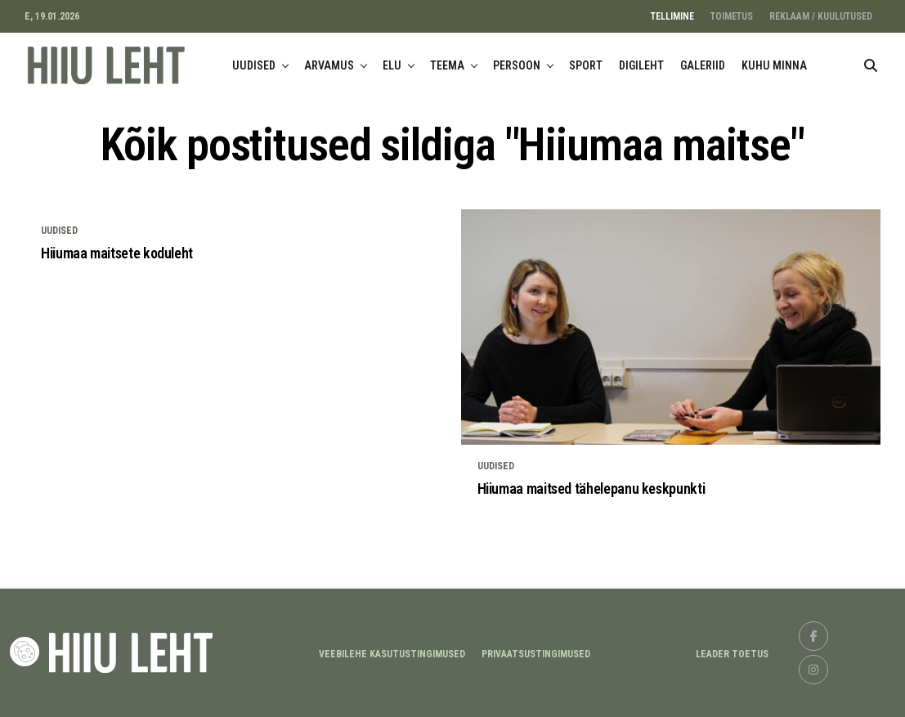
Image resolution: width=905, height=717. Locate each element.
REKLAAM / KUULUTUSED (820, 16)
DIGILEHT (641, 65)
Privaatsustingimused (536, 654)
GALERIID (702, 65)
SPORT (586, 65)
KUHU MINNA (774, 65)
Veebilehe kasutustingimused (392, 654)
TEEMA (447, 65)
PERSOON (516, 65)
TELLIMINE (672, 16)
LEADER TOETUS (732, 654)
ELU (392, 65)
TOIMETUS (731, 16)
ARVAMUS (329, 65)
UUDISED (254, 65)
